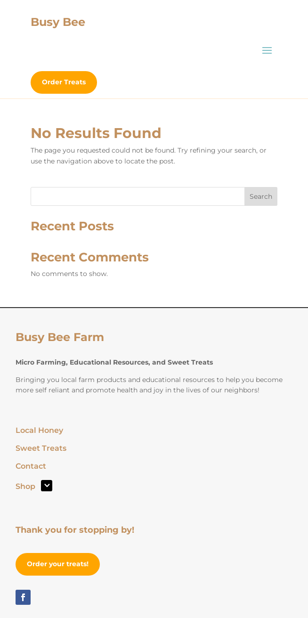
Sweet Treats (41, 449)
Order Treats (64, 82)
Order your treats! (58, 564)
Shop (25, 487)
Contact (31, 467)
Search (261, 196)
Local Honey (39, 431)
